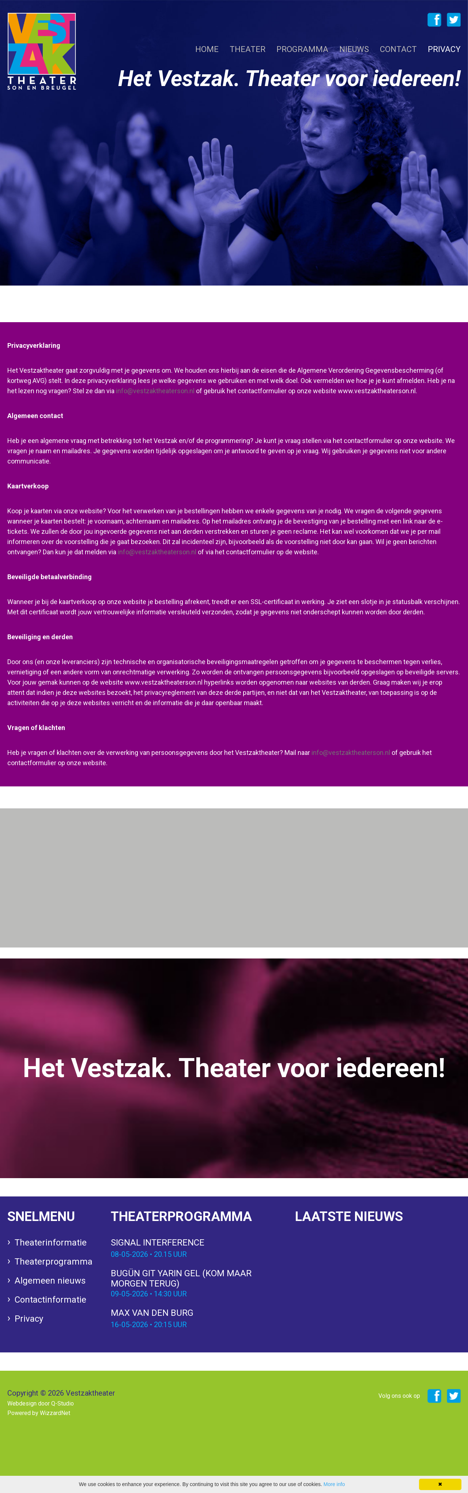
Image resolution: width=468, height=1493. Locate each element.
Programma (302, 49)
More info (334, 1484)
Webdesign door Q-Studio (40, 1403)
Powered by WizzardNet (38, 1413)
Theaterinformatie (51, 1242)
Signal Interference (194, 1248)
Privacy (444, 49)
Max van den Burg (194, 1319)
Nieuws (354, 49)
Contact (398, 49)
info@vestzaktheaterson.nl (155, 391)
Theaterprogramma (54, 1261)
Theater (247, 49)
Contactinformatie (50, 1300)
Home (207, 49)
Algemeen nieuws (50, 1281)
